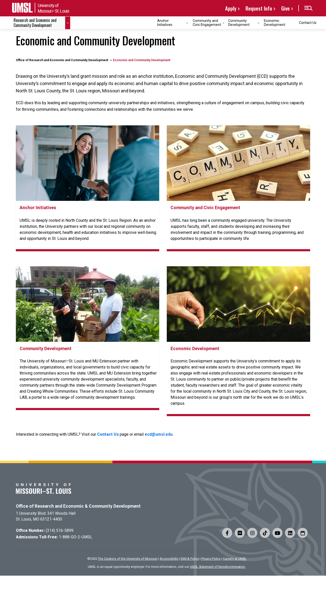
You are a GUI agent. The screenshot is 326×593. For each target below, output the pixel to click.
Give (285, 8)
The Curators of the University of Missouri (127, 559)
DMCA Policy (190, 559)
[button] (308, 8)
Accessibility (169, 559)
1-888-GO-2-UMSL (75, 537)
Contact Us (307, 23)
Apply (230, 8)
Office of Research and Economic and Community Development (62, 60)
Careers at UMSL (235, 559)
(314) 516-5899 (59, 530)
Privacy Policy (211, 559)
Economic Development (274, 22)
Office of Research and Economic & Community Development (78, 506)
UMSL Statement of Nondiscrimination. (218, 567)
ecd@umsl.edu (159, 434)
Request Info (259, 8)
